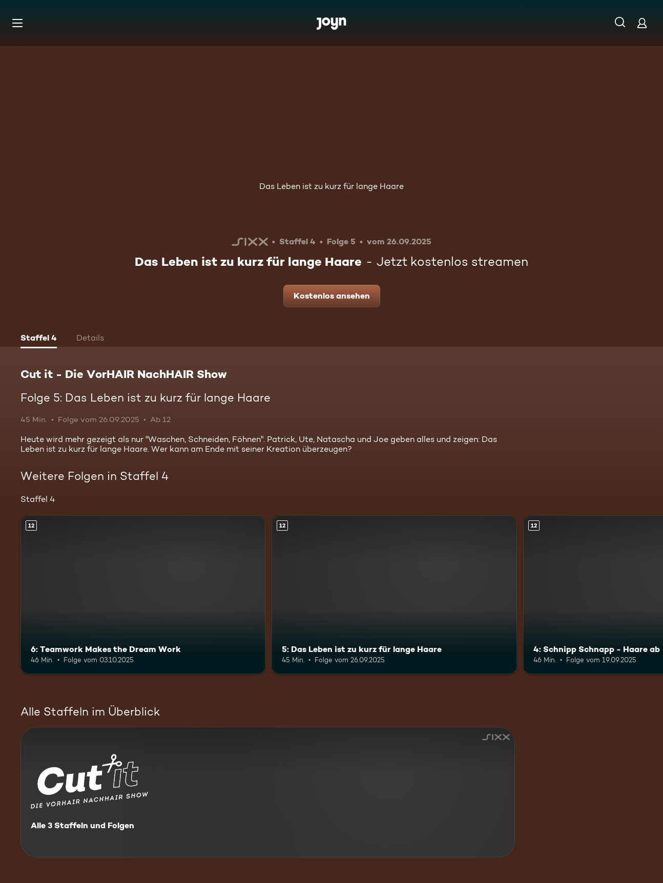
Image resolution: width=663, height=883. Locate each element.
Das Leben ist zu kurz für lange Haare (331, 186)
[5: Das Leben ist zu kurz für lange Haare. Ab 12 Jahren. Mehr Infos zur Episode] (394, 595)
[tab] (38, 339)
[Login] (642, 23)
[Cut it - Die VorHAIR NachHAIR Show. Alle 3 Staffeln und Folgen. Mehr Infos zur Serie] (267, 792)
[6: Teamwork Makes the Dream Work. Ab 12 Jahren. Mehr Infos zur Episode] (142, 595)
